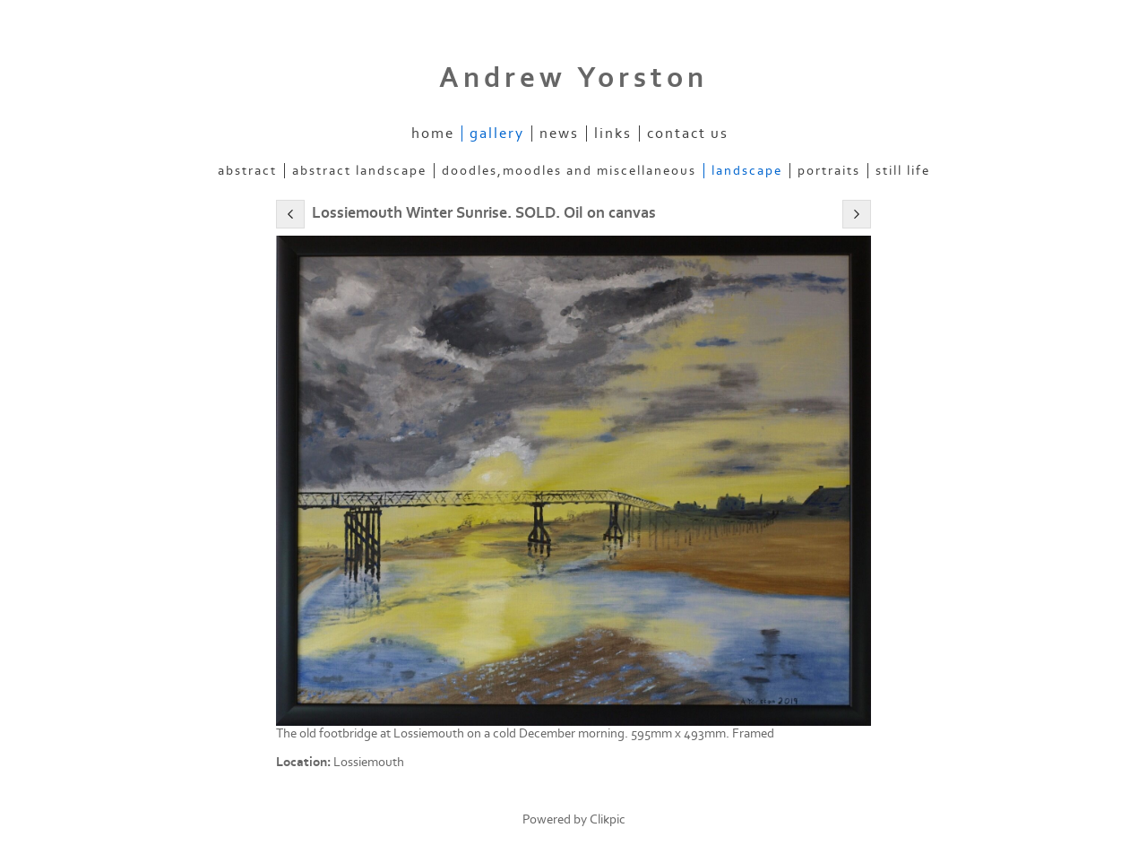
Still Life (902, 170)
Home (432, 133)
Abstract (247, 170)
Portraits (829, 170)
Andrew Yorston (573, 78)
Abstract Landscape (359, 170)
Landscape (746, 170)
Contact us (688, 133)
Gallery (497, 133)
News (559, 133)
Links (613, 133)
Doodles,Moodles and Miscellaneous (569, 170)
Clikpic (607, 819)
